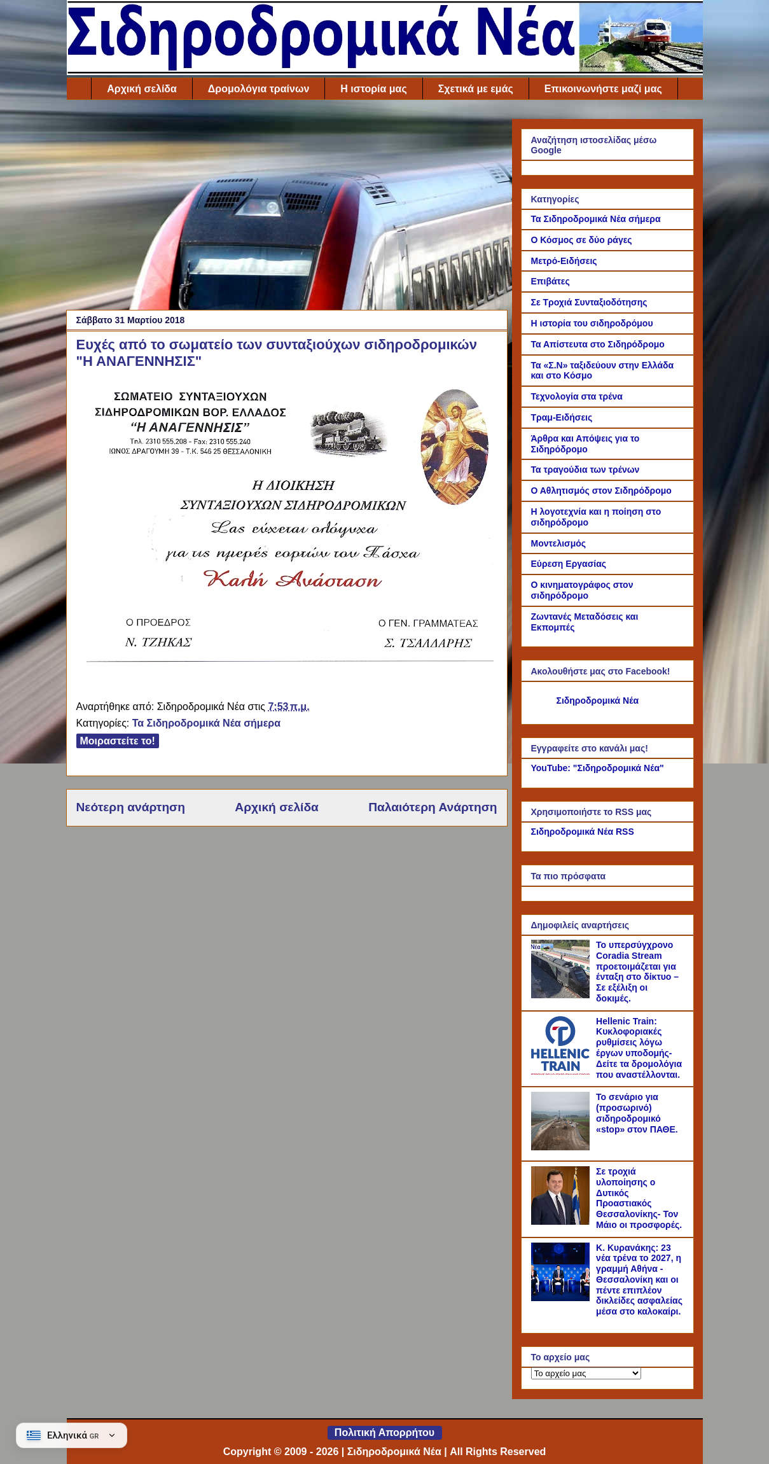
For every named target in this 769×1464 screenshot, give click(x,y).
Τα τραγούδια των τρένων (585, 469)
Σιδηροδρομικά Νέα (598, 700)
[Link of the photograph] (290, 661)
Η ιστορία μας (373, 88)
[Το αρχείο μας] (586, 1373)
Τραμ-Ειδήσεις (562, 417)
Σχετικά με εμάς (475, 88)
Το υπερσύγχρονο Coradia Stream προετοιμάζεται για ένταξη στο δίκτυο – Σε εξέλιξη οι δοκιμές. (637, 971)
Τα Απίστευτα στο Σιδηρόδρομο (598, 344)
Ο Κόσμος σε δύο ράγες (581, 240)
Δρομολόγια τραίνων (258, 88)
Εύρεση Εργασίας (569, 564)
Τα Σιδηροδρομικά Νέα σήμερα (206, 723)
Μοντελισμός (558, 543)
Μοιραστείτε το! (117, 740)
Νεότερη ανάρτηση (130, 807)
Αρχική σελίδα (142, 88)
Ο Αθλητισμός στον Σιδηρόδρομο (601, 490)
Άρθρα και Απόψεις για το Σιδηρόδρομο (585, 443)
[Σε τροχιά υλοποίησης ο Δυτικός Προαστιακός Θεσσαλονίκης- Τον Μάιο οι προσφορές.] (562, 1222)
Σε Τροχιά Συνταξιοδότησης (589, 302)
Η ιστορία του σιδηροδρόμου (592, 323)
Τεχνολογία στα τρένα (577, 396)
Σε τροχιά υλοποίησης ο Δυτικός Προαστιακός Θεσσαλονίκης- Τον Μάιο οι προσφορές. (639, 1198)
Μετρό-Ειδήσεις (564, 261)
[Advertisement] (287, 208)
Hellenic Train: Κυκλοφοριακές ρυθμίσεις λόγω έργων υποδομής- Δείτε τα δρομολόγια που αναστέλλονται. (639, 1048)
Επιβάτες (550, 281)
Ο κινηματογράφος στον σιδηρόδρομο (582, 590)
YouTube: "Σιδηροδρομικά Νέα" (597, 768)
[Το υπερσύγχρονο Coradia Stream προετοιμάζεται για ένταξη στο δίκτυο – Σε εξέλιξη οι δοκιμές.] (562, 995)
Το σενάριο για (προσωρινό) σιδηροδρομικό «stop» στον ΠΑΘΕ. (637, 1113)
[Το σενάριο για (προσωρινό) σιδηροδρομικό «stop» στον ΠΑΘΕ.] (562, 1147)
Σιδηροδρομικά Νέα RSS (582, 831)
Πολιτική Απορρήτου (384, 1432)
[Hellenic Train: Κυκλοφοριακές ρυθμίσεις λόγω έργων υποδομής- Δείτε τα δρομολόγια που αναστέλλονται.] (562, 1071)
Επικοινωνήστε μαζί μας (603, 88)
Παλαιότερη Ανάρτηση (432, 807)
